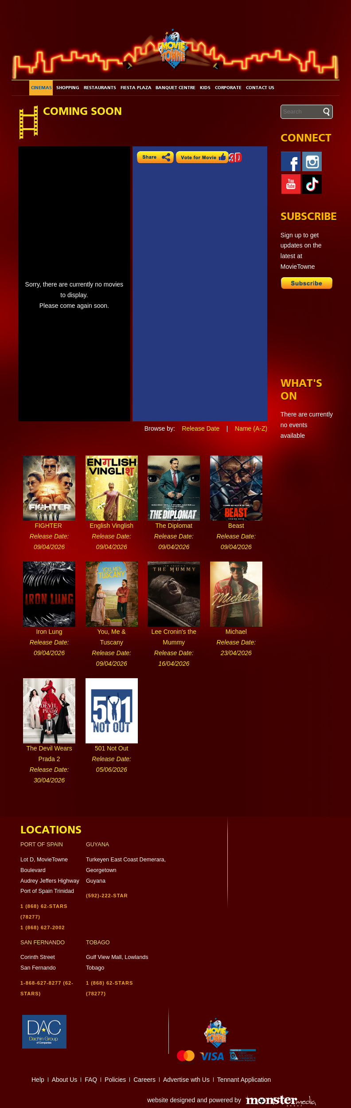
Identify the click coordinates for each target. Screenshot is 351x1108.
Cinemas (41, 88)
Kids (205, 88)
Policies (115, 1079)
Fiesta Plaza (136, 88)
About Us (65, 1079)
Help (37, 1079)
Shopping (67, 88)
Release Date (200, 428)
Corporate (228, 88)
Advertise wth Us (186, 1079)
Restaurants (100, 88)
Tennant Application (244, 1079)
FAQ (91, 1079)
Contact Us (260, 88)
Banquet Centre (175, 88)
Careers (144, 1079)
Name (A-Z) (251, 428)
